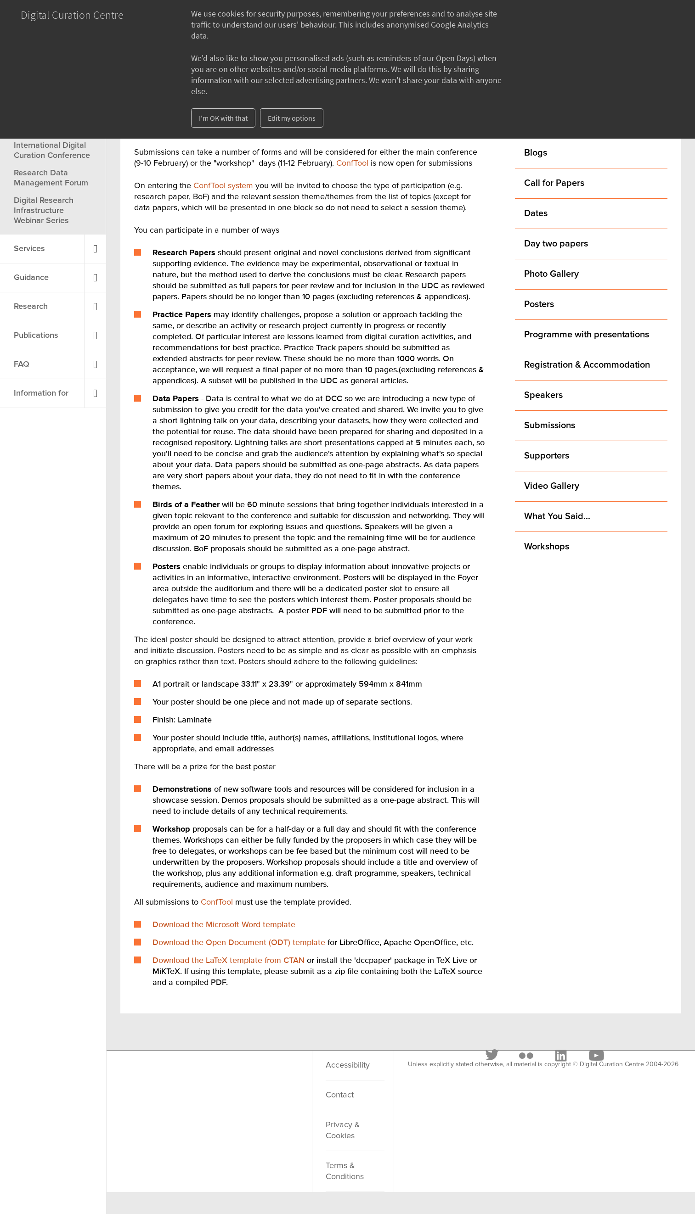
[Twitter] (157, 1076)
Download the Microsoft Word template (224, 925)
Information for (41, 393)
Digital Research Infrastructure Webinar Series (43, 210)
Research (31, 306)
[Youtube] (260, 1076)
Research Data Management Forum (51, 178)
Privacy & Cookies (343, 1130)
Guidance (31, 278)
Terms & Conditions (345, 1171)
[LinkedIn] (225, 1076)
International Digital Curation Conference (52, 150)
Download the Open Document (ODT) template (239, 943)
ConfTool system (224, 186)
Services (29, 249)
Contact (340, 1095)
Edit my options (292, 118)
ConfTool (352, 163)
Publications (36, 335)
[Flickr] (190, 1076)
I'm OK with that (223, 118)
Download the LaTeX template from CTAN (229, 961)
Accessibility (348, 1065)
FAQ (21, 364)
